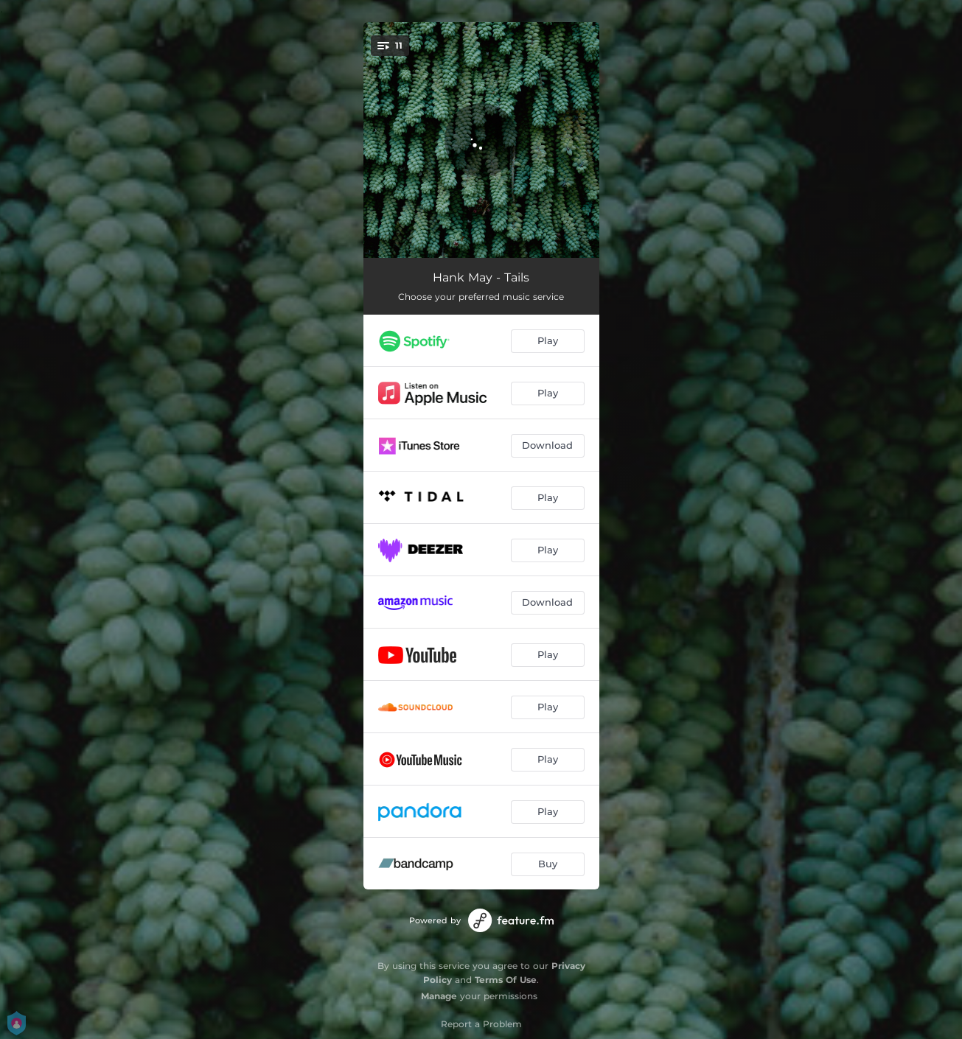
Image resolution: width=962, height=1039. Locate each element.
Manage (439, 995)
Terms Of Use (506, 979)
